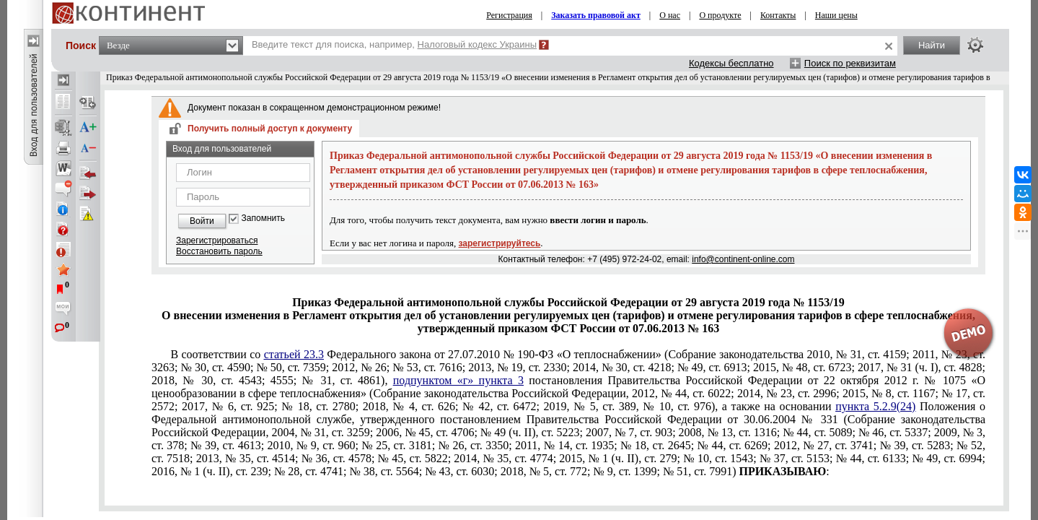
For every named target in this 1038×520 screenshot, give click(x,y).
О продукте (720, 15)
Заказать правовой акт (596, 15)
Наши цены (836, 15)
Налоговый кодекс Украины (477, 44)
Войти (202, 221)
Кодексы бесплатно (731, 63)
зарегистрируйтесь (500, 243)
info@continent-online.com (743, 259)
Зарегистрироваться (217, 240)
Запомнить (263, 218)
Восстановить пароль (219, 251)
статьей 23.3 (294, 354)
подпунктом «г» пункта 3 (458, 380)
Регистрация (509, 15)
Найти (931, 45)
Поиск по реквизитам (850, 63)
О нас (669, 15)
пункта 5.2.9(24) (875, 406)
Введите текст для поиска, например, (394, 44)
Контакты (778, 15)
